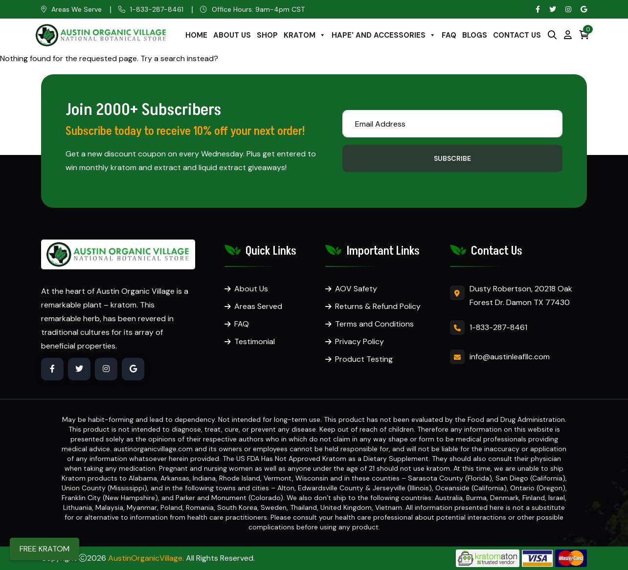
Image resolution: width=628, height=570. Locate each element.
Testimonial (254, 341)
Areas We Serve (76, 9)
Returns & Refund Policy (378, 306)
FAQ (449, 35)
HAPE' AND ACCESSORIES (384, 35)
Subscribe (452, 158)
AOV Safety (356, 289)
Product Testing (364, 359)
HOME (196, 35)
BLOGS (474, 35)
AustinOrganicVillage (145, 558)
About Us (251, 289)
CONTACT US (517, 35)
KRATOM (305, 35)
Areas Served (258, 306)
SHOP (267, 35)
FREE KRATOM (44, 549)
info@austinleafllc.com (510, 356)
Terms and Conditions (374, 324)
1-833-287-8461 (156, 9)
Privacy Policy (359, 341)
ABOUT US (232, 35)
